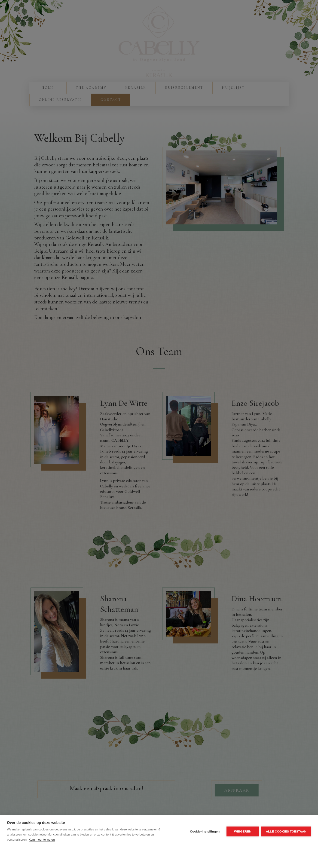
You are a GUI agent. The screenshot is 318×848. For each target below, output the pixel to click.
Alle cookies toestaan (286, 831)
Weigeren (242, 831)
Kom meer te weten (42, 839)
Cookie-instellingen (205, 831)
